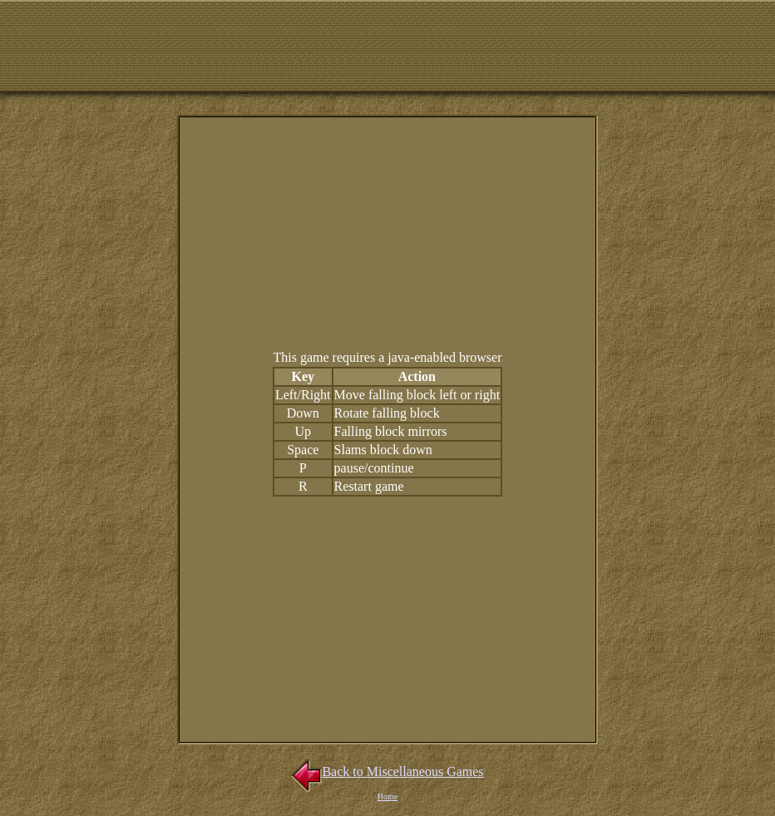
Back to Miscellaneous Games (387, 771)
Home (387, 796)
